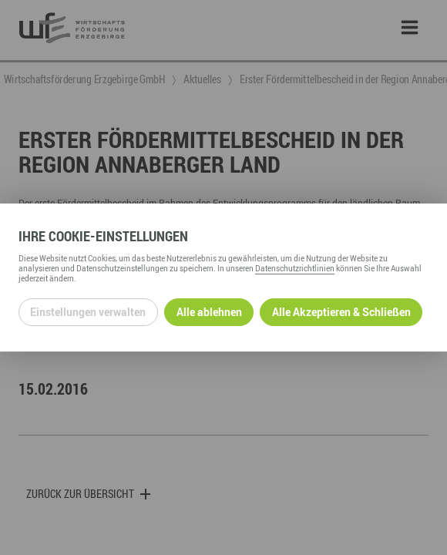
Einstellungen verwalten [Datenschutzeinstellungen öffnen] (88, 311)
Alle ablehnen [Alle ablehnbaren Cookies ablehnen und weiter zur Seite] (209, 311)
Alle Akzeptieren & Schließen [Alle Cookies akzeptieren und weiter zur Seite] (341, 311)
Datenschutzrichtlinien (294, 268)
